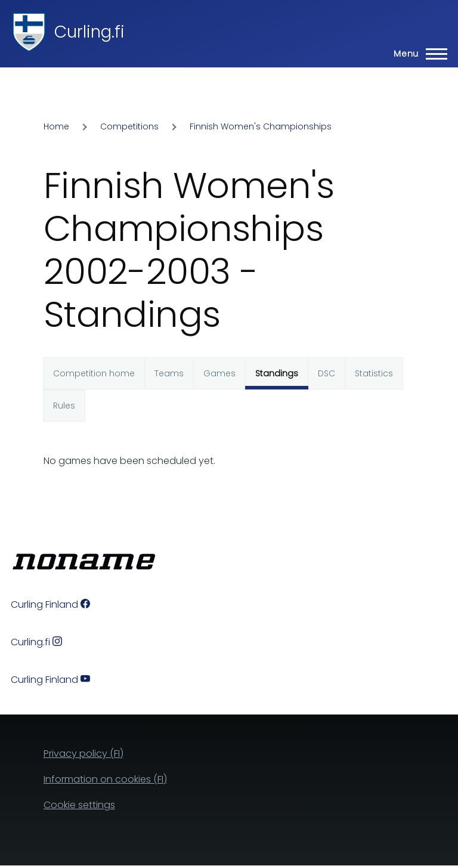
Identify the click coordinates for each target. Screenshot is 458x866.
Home (56, 126)
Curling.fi (89, 32)
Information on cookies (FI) (105, 779)
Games (219, 373)
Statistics (374, 373)
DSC (326, 373)
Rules (64, 406)
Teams (169, 373)
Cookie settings (79, 805)
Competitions (129, 126)
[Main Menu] (417, 53)
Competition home (94, 373)
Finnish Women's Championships (261, 126)
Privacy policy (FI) (83, 753)
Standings (276, 373)
